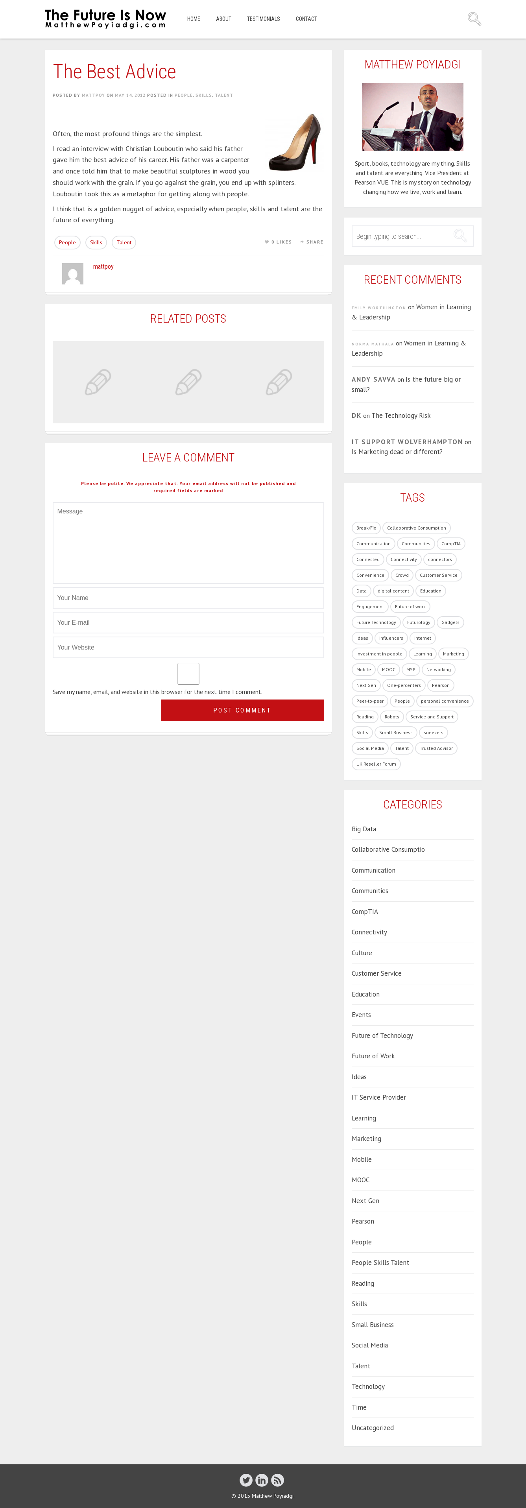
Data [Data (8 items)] (361, 591)
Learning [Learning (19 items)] (422, 654)
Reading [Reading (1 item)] (365, 717)
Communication (373, 870)
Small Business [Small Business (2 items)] (396, 732)
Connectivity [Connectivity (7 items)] (404, 559)
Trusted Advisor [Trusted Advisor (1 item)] (436, 748)
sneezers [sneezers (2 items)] (433, 732)
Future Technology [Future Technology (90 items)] (376, 622)
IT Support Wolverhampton (407, 441)
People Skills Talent (380, 1262)
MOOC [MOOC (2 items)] (388, 669)
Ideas (359, 1076)
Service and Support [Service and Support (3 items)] (432, 717)
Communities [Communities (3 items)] (416, 543)
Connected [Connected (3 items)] (368, 559)
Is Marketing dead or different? (397, 451)
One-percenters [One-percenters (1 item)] (404, 685)
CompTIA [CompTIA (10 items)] (451, 543)
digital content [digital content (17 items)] (393, 591)
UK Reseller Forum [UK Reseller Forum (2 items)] (376, 764)
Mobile (362, 1159)
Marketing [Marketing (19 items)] (453, 654)
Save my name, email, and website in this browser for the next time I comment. (157, 692)
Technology (368, 1386)
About (223, 19)
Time (359, 1407)
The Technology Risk (401, 415)
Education (366, 994)
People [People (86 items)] (402, 701)
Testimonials (263, 19)
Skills (204, 95)
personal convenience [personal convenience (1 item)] (445, 701)
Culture (362, 953)
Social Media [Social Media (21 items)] (370, 748)
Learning (364, 1118)
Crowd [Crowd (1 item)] (402, 575)
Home (193, 19)
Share (315, 242)
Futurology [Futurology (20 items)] (418, 622)
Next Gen (365, 1200)
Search (474, 19)
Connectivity (369, 932)
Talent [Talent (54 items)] (402, 748)
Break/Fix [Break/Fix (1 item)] (366, 528)
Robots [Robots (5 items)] (392, 717)
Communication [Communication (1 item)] (373, 543)
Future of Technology (382, 1035)
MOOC (360, 1180)
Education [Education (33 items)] (430, 591)
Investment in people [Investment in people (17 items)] (379, 654)
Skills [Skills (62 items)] (362, 732)
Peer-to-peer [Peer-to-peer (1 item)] (370, 701)
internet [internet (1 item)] (422, 638)
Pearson (363, 1221)
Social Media (370, 1345)
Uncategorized (373, 1427)
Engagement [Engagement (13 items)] (370, 606)
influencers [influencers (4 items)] (391, 638)
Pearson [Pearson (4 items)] (441, 685)
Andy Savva (374, 379)
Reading (363, 1283)
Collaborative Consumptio (388, 849)
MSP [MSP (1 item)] (410, 669)
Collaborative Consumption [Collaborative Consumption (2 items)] (416, 528)
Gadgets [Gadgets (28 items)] (450, 622)
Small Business (373, 1324)
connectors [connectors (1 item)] (440, 559)
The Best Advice (114, 71)
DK (357, 415)
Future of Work (373, 1056)
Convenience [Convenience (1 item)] (370, 575)
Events (361, 1014)
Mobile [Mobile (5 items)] (363, 669)
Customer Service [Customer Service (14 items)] (439, 575)
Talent (224, 95)
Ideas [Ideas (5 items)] (362, 638)
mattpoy (93, 95)
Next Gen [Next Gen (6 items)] (366, 685)
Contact (306, 19)
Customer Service (377, 973)
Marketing (366, 1138)
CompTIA (365, 911)
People (184, 95)
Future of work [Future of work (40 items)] (410, 606)
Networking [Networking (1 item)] (438, 669)
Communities (370, 890)
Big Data (364, 829)
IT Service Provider (379, 1097)
